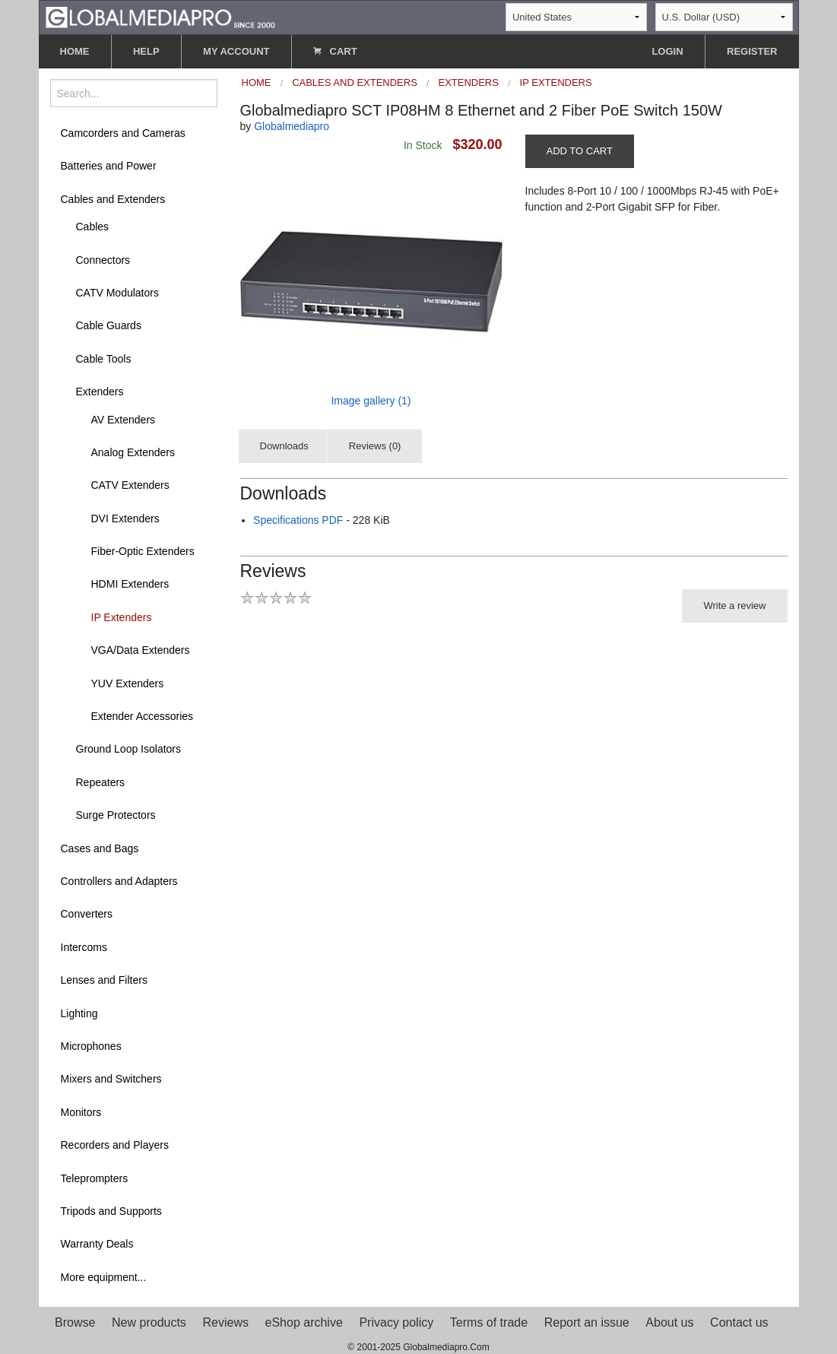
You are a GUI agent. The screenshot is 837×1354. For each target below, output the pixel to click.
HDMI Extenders (130, 584)
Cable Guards (108, 325)
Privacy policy (396, 1322)
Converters (87, 914)
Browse (75, 1322)
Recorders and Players (115, 1145)
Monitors (81, 1112)
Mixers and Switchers (111, 1079)
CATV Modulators (117, 293)
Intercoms (84, 947)
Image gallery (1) (371, 401)
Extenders (100, 391)
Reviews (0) (375, 446)
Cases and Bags (100, 848)
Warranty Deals (97, 1244)
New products (149, 1322)
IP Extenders (121, 617)
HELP (146, 51)
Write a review (734, 605)
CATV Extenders (130, 485)
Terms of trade (489, 1322)
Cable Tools (104, 359)
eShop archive (304, 1322)
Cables (92, 226)
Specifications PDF (298, 520)
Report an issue (586, 1322)
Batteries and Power (109, 166)
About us (669, 1322)
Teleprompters (94, 1178)
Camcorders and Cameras (123, 133)
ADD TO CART (580, 151)
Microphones (91, 1046)
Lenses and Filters (104, 980)
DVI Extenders (125, 518)
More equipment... (104, 1277)
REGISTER (752, 51)
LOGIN (667, 51)
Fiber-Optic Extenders (143, 551)
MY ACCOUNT (236, 51)
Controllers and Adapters (119, 881)
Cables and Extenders (113, 199)
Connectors (103, 260)
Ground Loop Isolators (129, 749)
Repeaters (100, 782)
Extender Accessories (142, 716)
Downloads (284, 446)
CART (335, 51)
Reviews (225, 1322)
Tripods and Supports (111, 1211)
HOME (75, 51)
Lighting (79, 1013)
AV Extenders (123, 420)
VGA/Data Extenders (140, 650)
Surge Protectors (116, 815)
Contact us (739, 1322)
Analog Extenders (133, 452)
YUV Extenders (127, 683)
